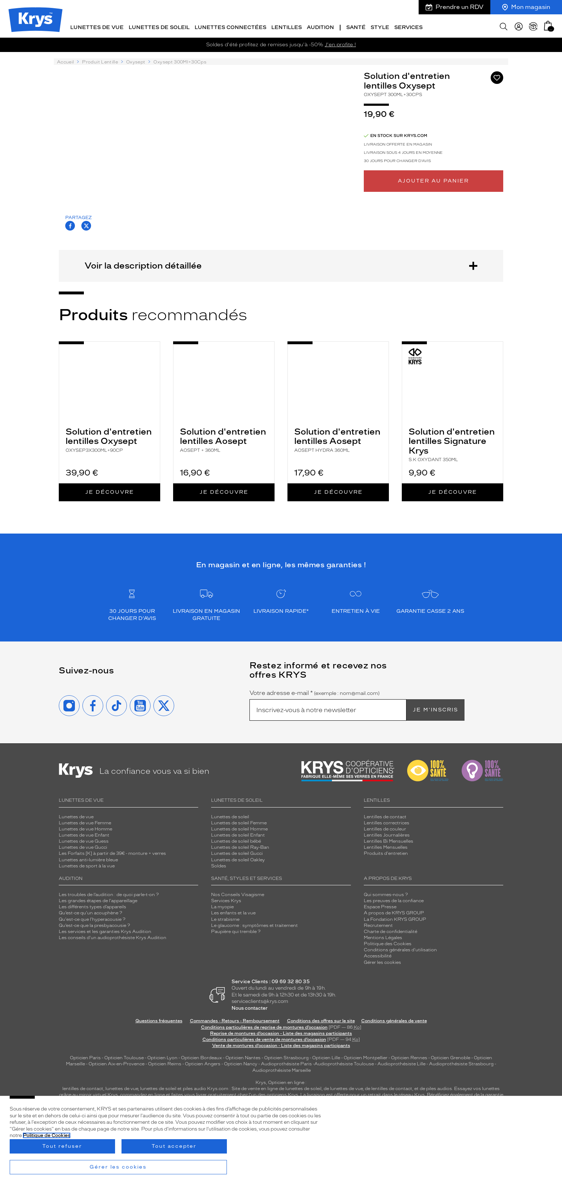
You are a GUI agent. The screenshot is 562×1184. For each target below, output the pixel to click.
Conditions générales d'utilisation (400, 948)
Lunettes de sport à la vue (87, 864)
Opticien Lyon (162, 1056)
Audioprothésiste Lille (401, 1062)
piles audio (194, 1087)
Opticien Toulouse (124, 1056)
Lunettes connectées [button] (230, 26)
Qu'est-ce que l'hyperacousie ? (92, 917)
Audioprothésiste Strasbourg (461, 1062)
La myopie (222, 905)
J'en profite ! (340, 43)
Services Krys (226, 899)
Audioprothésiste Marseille (281, 1068)
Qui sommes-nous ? (386, 893)
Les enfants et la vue (233, 911)
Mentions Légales (383, 936)
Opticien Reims (164, 1062)
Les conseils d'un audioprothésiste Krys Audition (112, 936)
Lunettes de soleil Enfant (238, 833)
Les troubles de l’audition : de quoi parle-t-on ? (109, 893)
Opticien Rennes (409, 1056)
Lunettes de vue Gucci (83, 845)
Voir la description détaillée (281, 264)
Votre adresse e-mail (314, 692)
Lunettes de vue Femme (85, 821)
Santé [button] (356, 26)
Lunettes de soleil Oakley (238, 858)
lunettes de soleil (158, 1087)
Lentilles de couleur (385, 827)
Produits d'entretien (386, 851)
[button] (548, 24)
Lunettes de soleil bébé (236, 839)
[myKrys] (519, 25)
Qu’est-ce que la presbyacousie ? (94, 924)
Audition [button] (320, 26)
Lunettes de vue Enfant (84, 833)
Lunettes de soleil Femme (239, 821)
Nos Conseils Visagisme (237, 893)
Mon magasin (526, 7)
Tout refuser (62, 1146)
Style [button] (380, 26)
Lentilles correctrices (386, 821)
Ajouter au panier (433, 179)
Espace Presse (380, 905)
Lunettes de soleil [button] (159, 26)
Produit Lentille (100, 60)
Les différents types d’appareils (92, 905)
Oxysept (135, 60)
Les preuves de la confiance (394, 899)
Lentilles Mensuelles (386, 845)
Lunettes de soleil (230, 815)
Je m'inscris (435, 708)
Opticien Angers (202, 1062)
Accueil (65, 60)
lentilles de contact (82, 1087)
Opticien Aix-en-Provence (116, 1062)
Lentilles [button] (286, 26)
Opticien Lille (326, 1056)
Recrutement (378, 924)
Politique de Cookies (46, 1135)
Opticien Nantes (243, 1056)
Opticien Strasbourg (286, 1056)
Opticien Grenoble (450, 1056)
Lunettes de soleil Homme (239, 827)
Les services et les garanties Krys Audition (105, 930)
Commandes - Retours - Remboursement (235, 1019)
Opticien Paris (85, 1056)
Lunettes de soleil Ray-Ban (240, 845)
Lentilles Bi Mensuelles (388, 839)
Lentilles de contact (385, 815)
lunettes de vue (121, 1087)
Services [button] (408, 26)
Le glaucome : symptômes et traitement (254, 924)
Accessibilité (377, 954)
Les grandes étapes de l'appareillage (98, 899)
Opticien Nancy (240, 1062)
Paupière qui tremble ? (236, 930)
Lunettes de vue (76, 815)
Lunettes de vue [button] (97, 26)
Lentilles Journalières (387, 833)
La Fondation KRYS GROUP (395, 917)
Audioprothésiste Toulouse (344, 1062)
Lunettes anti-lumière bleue (88, 858)
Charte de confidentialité (390, 930)
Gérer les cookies (382, 960)
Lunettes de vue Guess (84, 839)
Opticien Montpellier (365, 1056)
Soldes (218, 864)
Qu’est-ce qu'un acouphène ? (90, 911)
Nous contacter (250, 1006)
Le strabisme (225, 917)
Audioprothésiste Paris (286, 1062)
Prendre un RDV (454, 7)
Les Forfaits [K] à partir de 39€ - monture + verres (112, 851)
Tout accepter (174, 1146)
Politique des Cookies (387, 942)
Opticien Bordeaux (201, 1056)
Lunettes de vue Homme (85, 827)
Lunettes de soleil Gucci (237, 851)
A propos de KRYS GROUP (394, 911)
